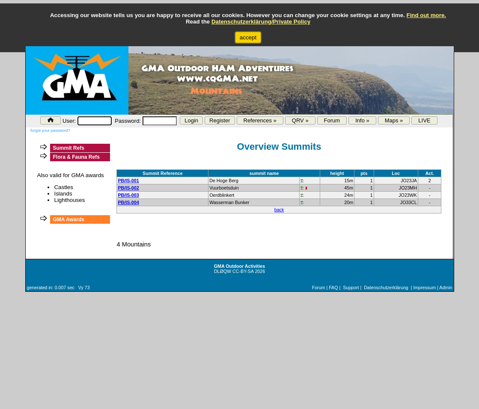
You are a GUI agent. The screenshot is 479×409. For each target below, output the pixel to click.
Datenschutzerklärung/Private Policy (260, 21)
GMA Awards (68, 219)
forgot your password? (50, 130)
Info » (362, 120)
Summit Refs (68, 148)
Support (351, 287)
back (279, 209)
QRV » (300, 120)
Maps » (394, 120)
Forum (332, 120)
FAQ (333, 287)
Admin (445, 287)
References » (260, 120)
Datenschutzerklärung (386, 287)
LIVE (424, 120)
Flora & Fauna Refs (76, 157)
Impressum (424, 287)
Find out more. (426, 15)
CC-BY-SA (242, 271)
